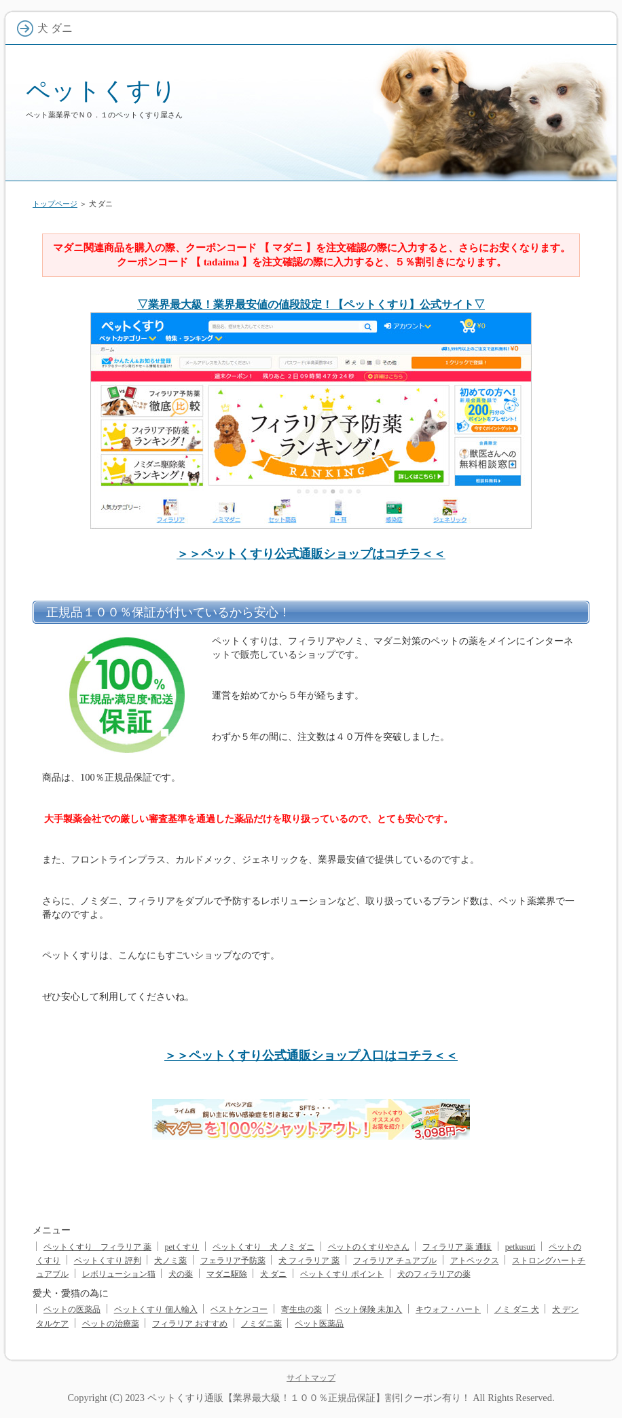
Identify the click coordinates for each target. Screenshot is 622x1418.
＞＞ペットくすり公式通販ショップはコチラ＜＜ (311, 554)
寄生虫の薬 (301, 1309)
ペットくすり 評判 (107, 1260)
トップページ (55, 204)
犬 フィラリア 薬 (309, 1260)
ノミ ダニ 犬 (516, 1309)
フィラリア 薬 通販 (457, 1247)
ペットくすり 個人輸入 (156, 1309)
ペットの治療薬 (110, 1323)
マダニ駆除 (226, 1274)
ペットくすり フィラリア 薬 (97, 1247)
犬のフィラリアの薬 (434, 1274)
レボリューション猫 (119, 1274)
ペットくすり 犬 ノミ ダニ (263, 1247)
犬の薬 (180, 1274)
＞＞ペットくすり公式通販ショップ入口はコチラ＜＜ (311, 1055)
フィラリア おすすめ (189, 1323)
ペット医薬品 (319, 1323)
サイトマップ (311, 1378)
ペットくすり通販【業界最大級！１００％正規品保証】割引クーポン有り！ (309, 1397)
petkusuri (520, 1247)
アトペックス (474, 1260)
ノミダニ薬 (261, 1323)
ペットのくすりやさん (368, 1247)
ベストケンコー (239, 1309)
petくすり (182, 1247)
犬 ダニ (273, 1274)
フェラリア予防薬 (233, 1260)
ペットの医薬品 (71, 1309)
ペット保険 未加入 (368, 1309)
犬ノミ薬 (170, 1260)
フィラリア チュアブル (395, 1260)
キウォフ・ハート (448, 1309)
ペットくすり (101, 91)
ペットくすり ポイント (342, 1274)
